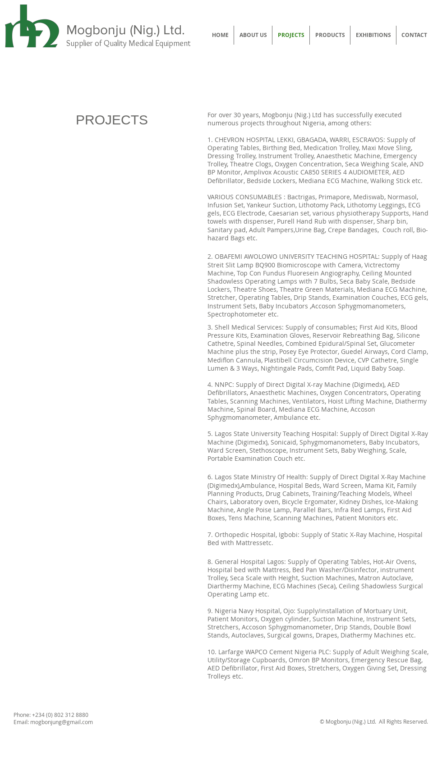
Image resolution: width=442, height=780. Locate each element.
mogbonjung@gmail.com (61, 721)
